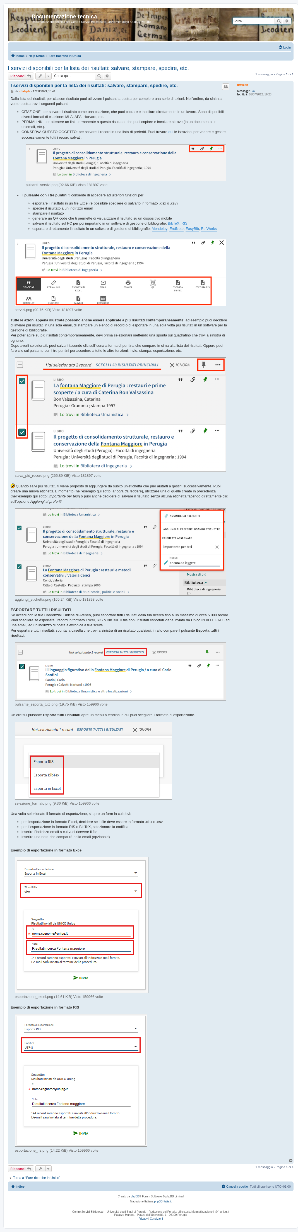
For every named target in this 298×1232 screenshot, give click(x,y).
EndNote (176, 229)
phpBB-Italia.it (163, 1201)
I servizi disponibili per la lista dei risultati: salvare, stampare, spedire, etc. (98, 68)
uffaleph (242, 84)
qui (170, 132)
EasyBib (192, 229)
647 (253, 91)
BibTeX (173, 223)
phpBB (135, 1196)
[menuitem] (284, 47)
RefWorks (209, 229)
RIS (184, 223)
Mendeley (159, 229)
